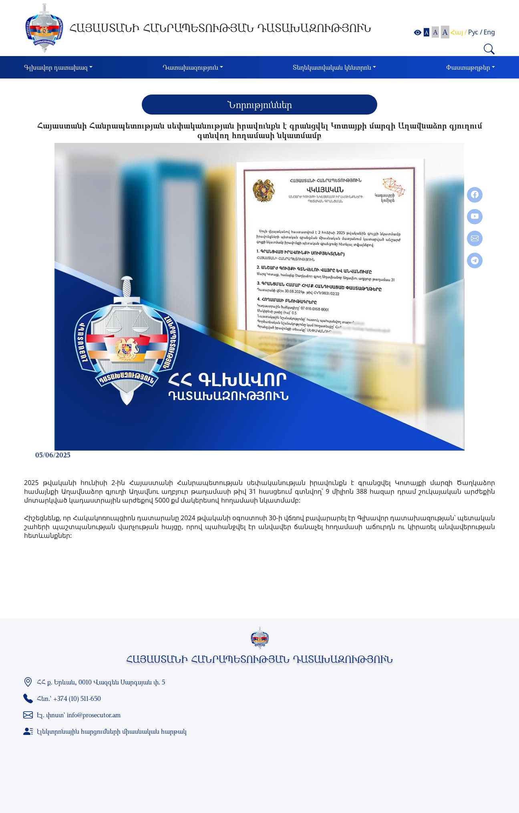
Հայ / (459, 32)
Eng (489, 32)
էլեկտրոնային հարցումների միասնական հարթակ (112, 731)
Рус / (475, 32)
